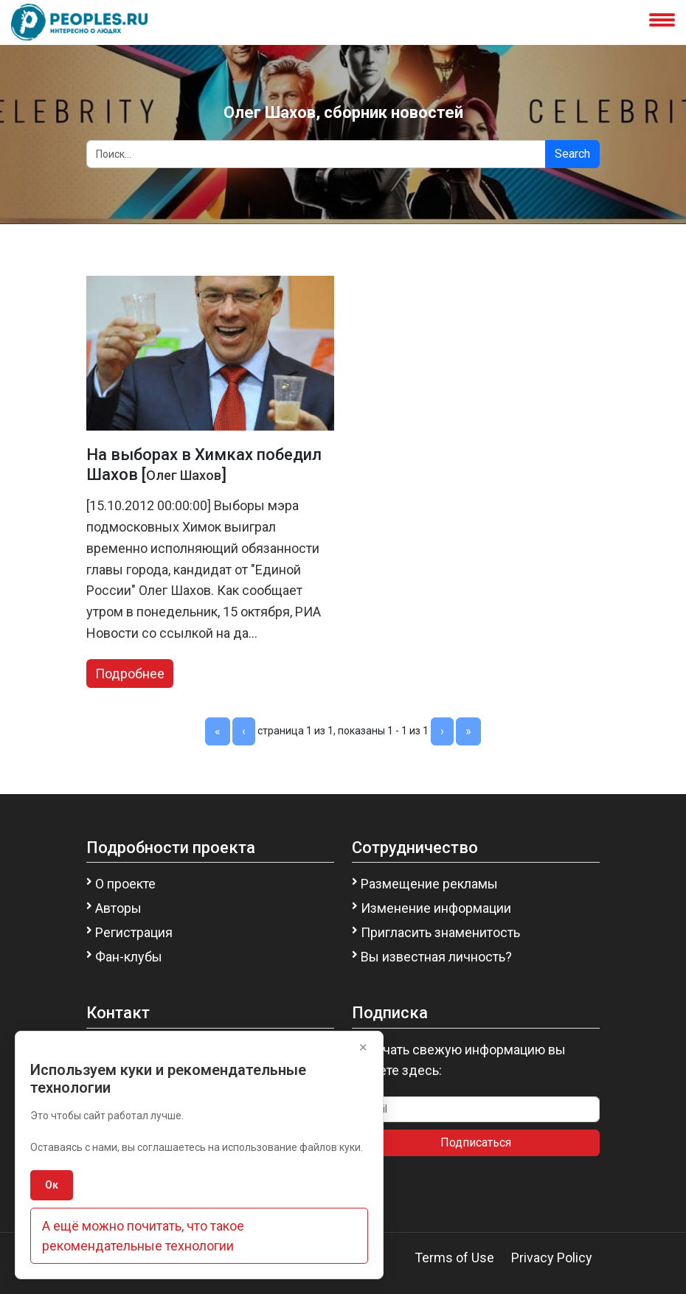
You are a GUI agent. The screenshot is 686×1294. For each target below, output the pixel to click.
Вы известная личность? (436, 956)
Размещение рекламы (429, 883)
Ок (51, 1185)
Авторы (118, 908)
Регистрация (134, 932)
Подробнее (129, 673)
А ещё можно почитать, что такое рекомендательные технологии (143, 1235)
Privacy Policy (551, 1257)
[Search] (316, 154)
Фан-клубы (128, 956)
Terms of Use (454, 1257)
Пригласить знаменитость (440, 932)
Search (572, 154)
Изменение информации (436, 908)
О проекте (125, 883)
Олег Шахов (183, 475)
